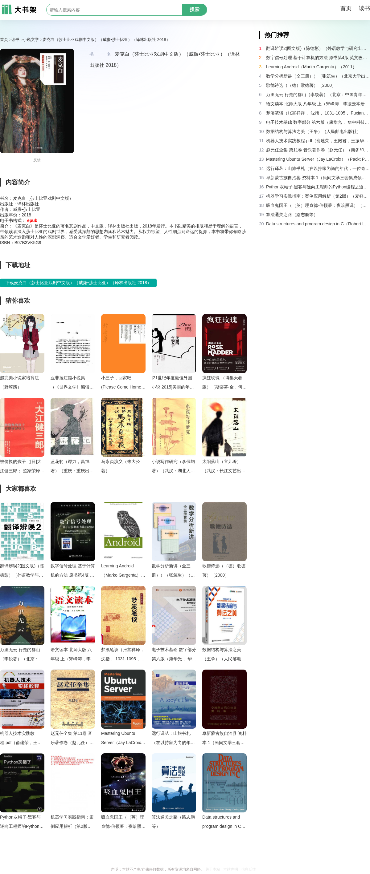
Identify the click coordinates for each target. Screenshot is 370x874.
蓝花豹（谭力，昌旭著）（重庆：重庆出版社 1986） (72, 467)
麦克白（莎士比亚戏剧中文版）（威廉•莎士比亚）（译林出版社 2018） (106, 39)
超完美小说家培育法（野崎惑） (19, 382)
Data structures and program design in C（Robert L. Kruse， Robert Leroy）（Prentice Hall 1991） (224, 823)
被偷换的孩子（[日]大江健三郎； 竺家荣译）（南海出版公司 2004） (22, 467)
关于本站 (212, 869)
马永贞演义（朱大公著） (120, 466)
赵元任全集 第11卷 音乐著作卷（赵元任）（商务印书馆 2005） (71, 739)
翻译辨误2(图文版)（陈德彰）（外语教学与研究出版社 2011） (22, 571)
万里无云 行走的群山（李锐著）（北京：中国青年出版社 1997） (21, 655)
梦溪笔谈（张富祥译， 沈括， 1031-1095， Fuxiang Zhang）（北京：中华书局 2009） (122, 655)
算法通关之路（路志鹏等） (173, 822)
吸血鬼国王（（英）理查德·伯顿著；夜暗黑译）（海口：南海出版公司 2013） (122, 823)
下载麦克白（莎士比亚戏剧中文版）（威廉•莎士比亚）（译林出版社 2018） (78, 282)
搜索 (194, 9)
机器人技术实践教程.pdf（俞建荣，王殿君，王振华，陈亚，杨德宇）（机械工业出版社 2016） (21, 739)
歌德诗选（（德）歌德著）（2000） (223, 570)
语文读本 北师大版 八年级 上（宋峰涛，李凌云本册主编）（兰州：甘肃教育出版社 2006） (73, 655)
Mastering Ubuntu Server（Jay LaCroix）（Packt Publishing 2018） (123, 739)
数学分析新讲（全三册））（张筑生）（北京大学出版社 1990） (173, 571)
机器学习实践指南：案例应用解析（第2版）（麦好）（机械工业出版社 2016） (72, 823)
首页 (346, 8)
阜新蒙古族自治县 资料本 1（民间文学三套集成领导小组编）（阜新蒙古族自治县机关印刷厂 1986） (224, 739)
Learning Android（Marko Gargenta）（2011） (121, 571)
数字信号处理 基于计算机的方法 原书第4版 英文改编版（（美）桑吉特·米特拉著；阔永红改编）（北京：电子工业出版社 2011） (73, 571)
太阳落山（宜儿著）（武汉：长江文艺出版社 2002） (223, 467)
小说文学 (31, 39)
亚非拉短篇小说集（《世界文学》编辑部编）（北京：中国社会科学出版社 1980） (72, 383)
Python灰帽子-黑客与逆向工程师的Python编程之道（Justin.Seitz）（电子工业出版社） (22, 823)
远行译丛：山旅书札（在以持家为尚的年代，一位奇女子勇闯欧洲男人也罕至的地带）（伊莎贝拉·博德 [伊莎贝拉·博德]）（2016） (173, 739)
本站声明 (230, 869)
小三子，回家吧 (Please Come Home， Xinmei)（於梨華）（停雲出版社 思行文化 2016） (123, 383)
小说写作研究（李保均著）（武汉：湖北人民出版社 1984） (173, 467)
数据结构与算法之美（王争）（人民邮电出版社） (223, 655)
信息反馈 (248, 869)
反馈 (37, 160)
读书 (364, 8)
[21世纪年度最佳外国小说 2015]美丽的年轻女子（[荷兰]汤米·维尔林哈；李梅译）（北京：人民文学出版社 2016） (173, 383)
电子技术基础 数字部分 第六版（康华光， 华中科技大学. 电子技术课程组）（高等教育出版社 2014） (174, 655)
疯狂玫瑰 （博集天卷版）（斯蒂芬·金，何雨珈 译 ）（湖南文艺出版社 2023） (224, 383)
